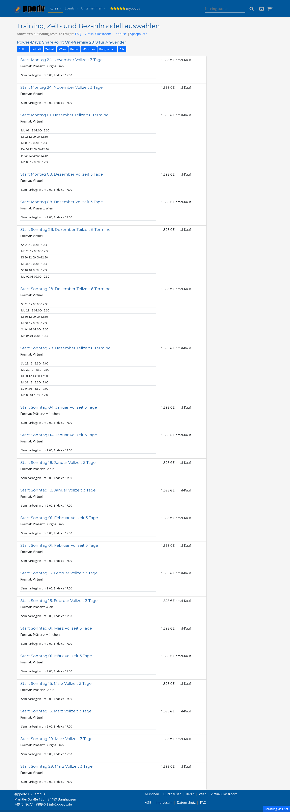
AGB (148, 802)
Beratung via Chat (276, 809)
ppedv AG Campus (29, 794)
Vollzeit (36, 49)
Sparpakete (138, 34)
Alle (122, 49)
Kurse (54, 8)
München (88, 49)
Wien (62, 49)
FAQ (78, 34)
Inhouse (121, 34)
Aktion (23, 49)
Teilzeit (50, 49)
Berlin (74, 49)
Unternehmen (92, 8)
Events (70, 8)
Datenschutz (186, 802)
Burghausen (107, 49)
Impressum (164, 802)
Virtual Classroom (98, 34)
